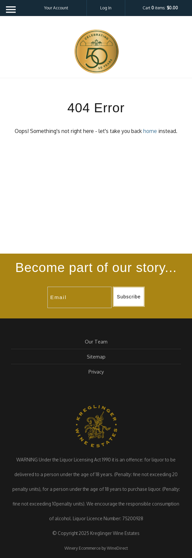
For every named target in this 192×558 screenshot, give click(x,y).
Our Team (96, 341)
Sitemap (96, 357)
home (150, 131)
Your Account (56, 7)
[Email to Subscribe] (79, 297)
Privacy (96, 372)
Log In (106, 7)
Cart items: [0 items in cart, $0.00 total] (160, 8)
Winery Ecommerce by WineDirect (96, 548)
